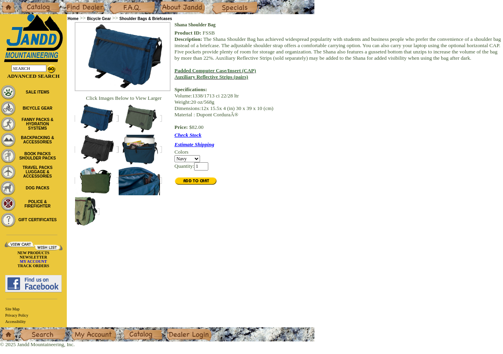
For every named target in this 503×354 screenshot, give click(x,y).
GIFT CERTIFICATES (37, 220)
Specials (220, 3)
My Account (84, 330)
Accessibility (15, 321)
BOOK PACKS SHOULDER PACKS (37, 156)
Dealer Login (181, 330)
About (166, 3)
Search (27, 330)
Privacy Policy (16, 315)
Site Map (12, 309)
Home (6, 3)
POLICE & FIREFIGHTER (37, 204)
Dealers (73, 3)
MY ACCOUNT (33, 261)
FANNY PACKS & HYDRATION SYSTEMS (37, 123)
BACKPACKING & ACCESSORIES (37, 140)
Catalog (28, 3)
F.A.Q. (116, 3)
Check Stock (188, 135)
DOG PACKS (38, 188)
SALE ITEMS (37, 92)
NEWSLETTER (33, 257)
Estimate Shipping (194, 144)
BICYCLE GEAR (38, 108)
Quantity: (184, 166)
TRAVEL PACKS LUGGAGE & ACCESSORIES (37, 171)
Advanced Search (33, 76)
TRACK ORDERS (33, 266)
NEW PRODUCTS (33, 253)
